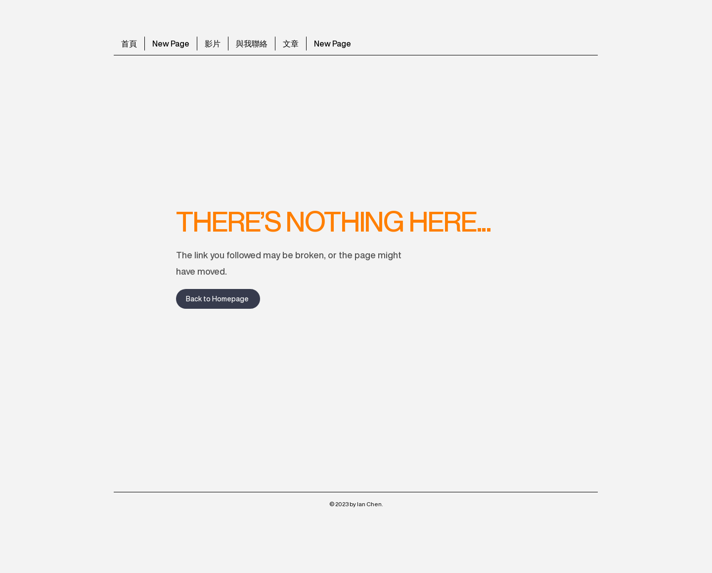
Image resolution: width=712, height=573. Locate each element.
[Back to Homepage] (218, 299)
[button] (290, 43)
